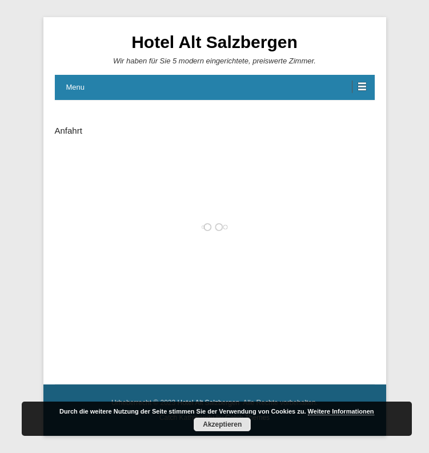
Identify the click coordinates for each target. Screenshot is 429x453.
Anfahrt (68, 130)
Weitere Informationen (341, 411)
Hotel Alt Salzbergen (214, 42)
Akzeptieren (222, 424)
